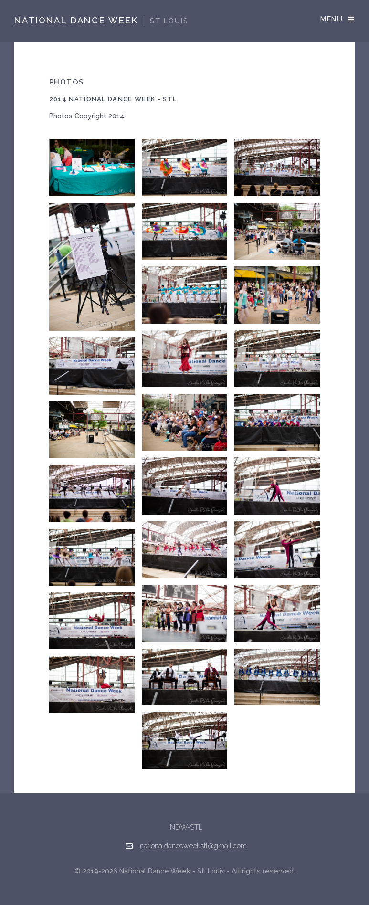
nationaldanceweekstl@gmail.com (193, 846)
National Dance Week (101, 20)
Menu (331, 19)
